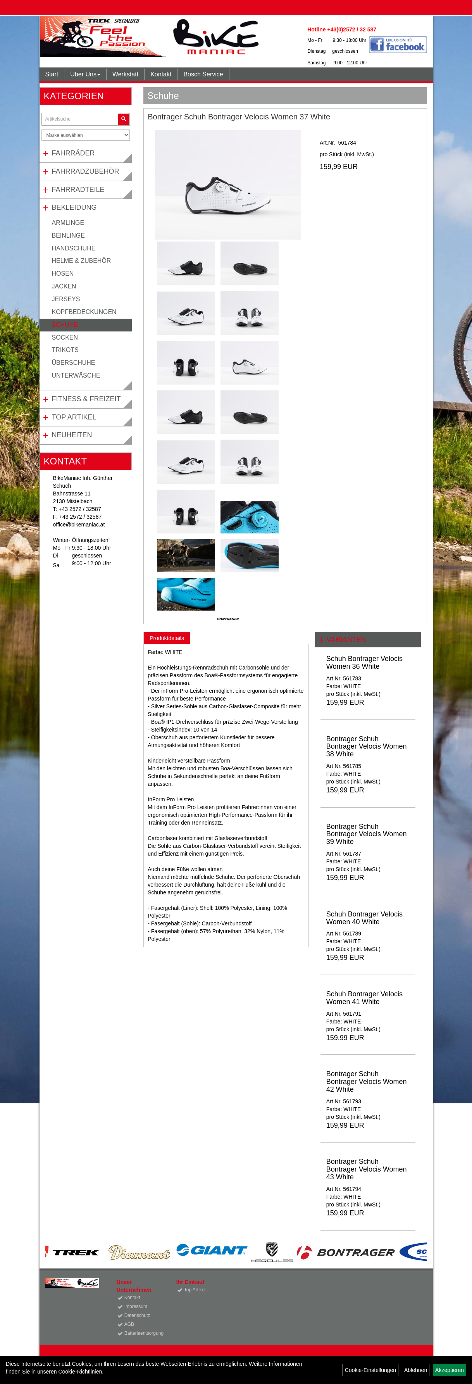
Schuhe (65, 324)
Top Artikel (74, 417)
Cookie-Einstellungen (370, 1370)
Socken (65, 337)
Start (52, 74)
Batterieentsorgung (141, 1333)
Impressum (135, 1306)
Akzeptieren (449, 1370)
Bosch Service (203, 74)
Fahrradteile (78, 189)
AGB (129, 1324)
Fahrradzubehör (85, 171)
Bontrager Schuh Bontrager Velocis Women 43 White (366, 1169)
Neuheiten (72, 435)
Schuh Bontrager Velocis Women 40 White (364, 918)
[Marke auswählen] (85, 135)
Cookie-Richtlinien (80, 1371)
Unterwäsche (76, 375)
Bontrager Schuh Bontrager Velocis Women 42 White (366, 1081)
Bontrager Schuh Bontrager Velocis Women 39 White (366, 834)
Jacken (64, 286)
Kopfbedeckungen (84, 312)
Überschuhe (73, 362)
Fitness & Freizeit (86, 399)
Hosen (63, 273)
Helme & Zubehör (81, 260)
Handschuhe (74, 248)
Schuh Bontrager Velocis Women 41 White (364, 998)
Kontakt (160, 74)
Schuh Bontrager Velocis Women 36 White (364, 662)
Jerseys (66, 299)
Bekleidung (74, 207)
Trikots (65, 350)
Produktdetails (167, 638)
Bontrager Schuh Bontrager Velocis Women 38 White (366, 746)
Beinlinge (68, 235)
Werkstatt (125, 74)
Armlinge (68, 222)
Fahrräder (73, 153)
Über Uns (85, 74)
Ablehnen (415, 1370)
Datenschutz (137, 1315)
